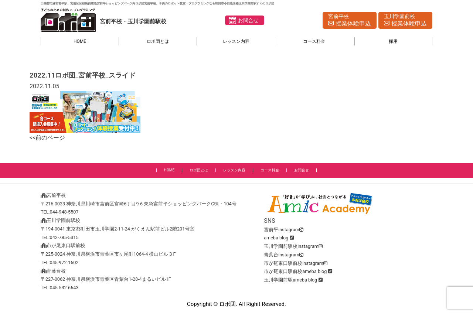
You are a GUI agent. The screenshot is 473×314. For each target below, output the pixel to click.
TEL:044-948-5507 (60, 212)
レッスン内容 (236, 41)
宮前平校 (349, 21)
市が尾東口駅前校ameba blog (295, 271)
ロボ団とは (158, 41)
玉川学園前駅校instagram (293, 246)
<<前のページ (47, 137)
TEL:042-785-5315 (60, 237)
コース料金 (314, 41)
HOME (80, 41)
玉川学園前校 (405, 21)
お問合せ (248, 20)
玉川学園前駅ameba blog (290, 280)
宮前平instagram (283, 229)
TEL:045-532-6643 (60, 287)
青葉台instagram (283, 254)
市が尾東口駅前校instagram (295, 263)
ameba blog (276, 237)
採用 (393, 41)
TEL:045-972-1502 (60, 262)
